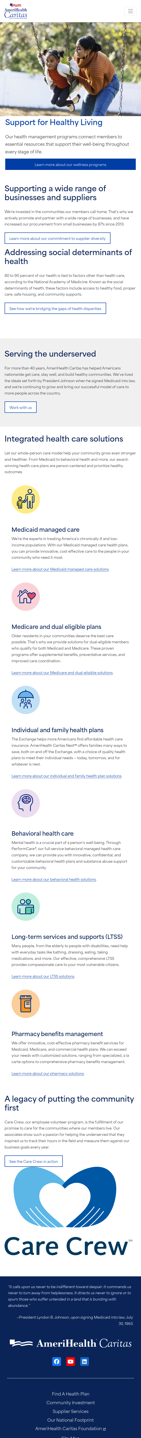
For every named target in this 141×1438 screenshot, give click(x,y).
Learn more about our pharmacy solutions (48, 1073)
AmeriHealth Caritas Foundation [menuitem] (68, 1428)
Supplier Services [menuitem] (70, 1411)
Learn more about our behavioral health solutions (54, 879)
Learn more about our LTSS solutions (43, 976)
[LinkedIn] (84, 1361)
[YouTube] (70, 1361)
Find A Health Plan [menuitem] (70, 1393)
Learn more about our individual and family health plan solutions (66, 775)
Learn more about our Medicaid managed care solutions (60, 569)
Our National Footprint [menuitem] (70, 1419)
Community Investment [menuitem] (70, 1402)
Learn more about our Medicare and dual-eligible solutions (62, 672)
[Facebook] (56, 1361)
